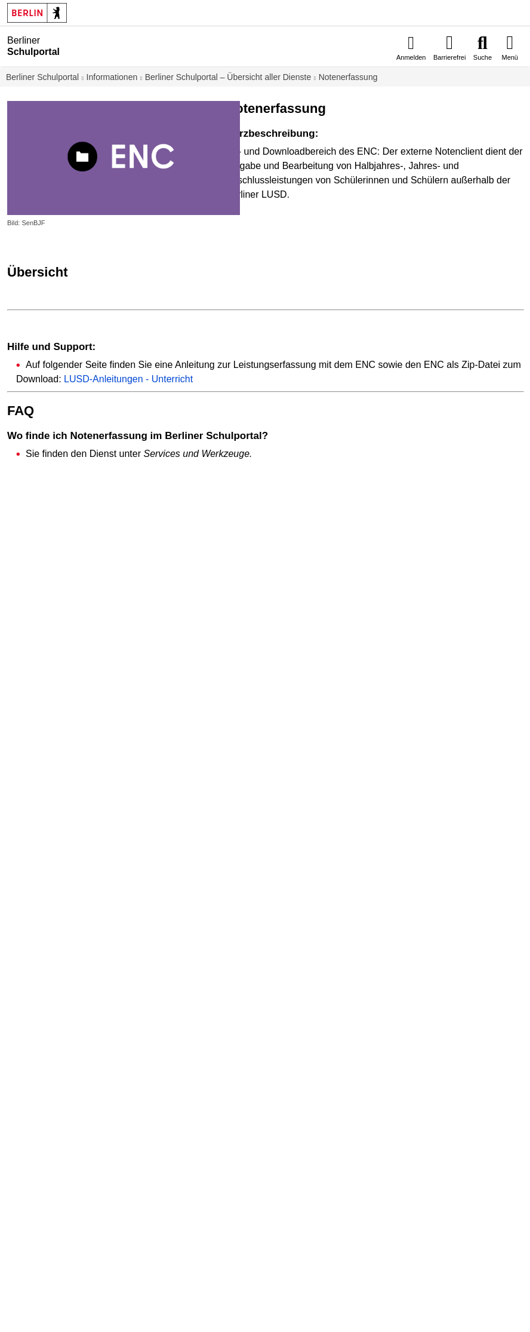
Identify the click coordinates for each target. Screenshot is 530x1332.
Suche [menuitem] (482, 57)
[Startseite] (96, 46)
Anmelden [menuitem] (411, 57)
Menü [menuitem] (509, 57)
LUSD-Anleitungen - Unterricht (128, 379)
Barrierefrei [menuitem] (449, 57)
